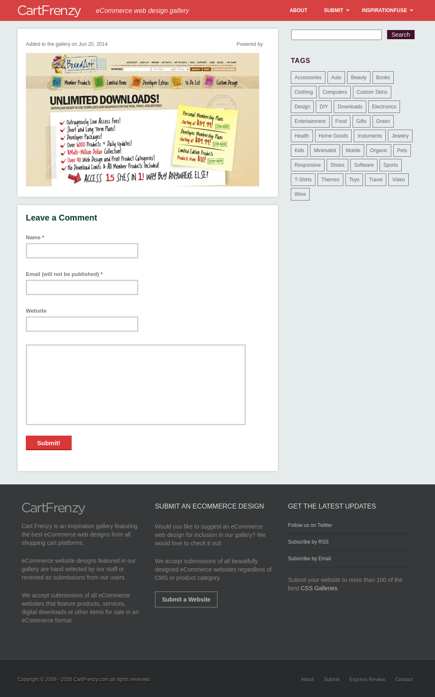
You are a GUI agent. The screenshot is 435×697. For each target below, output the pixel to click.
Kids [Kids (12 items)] (299, 150)
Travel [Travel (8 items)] (375, 180)
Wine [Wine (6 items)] (300, 194)
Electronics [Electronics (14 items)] (384, 107)
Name (35, 237)
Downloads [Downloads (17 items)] (350, 107)
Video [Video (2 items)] (398, 180)
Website (36, 311)
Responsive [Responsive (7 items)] (308, 165)
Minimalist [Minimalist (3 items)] (325, 150)
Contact (403, 679)
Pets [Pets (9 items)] (402, 150)
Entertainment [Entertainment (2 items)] (310, 121)
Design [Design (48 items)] (302, 107)
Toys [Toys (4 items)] (354, 180)
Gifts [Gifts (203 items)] (361, 121)
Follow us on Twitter (310, 525)
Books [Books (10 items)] (383, 77)
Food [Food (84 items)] (341, 121)
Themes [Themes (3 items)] (330, 180)
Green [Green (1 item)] (383, 121)
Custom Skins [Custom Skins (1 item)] (372, 92)
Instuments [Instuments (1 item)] (370, 136)
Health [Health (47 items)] (302, 136)
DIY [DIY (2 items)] (324, 107)
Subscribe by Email (309, 559)
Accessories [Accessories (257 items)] (308, 77)
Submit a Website (186, 599)
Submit (331, 679)
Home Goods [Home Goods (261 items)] (333, 136)
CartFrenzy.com (90, 679)
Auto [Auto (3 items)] (336, 77)
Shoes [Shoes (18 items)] (337, 165)
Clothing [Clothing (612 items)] (304, 92)
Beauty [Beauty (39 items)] (358, 77)
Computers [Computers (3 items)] (334, 92)
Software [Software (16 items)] (364, 165)
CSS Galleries (319, 588)
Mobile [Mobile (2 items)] (353, 150)
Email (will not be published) (64, 274)
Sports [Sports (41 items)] (390, 165)
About (307, 679)
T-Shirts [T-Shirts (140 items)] (303, 180)
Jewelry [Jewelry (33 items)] (400, 136)
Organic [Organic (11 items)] (379, 150)
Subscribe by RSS (308, 542)
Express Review (367, 679)
